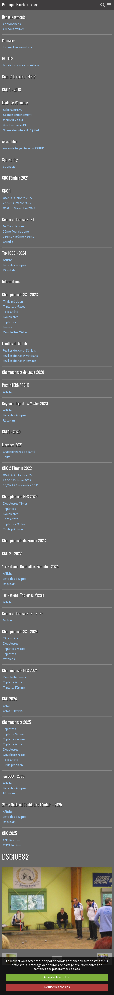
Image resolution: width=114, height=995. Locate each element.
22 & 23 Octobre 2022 (17, 203)
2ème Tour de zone (16, 231)
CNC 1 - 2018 (11, 90)
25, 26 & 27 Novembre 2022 (21, 485)
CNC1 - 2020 (11, 432)
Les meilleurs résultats (17, 47)
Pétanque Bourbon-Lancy (20, 5)
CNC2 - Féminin (13, 711)
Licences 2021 (12, 445)
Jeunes (7, 327)
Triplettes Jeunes (14, 739)
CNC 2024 (9, 699)
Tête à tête (10, 312)
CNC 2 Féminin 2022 (17, 468)
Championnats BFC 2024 (20, 670)
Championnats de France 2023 (24, 540)
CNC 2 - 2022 (12, 553)
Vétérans (9, 659)
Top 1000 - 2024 (14, 253)
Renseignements (13, 17)
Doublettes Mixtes (15, 332)
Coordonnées (12, 24)
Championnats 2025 (16, 722)
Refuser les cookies (57, 987)
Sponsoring (10, 160)
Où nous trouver (13, 29)
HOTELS (7, 58)
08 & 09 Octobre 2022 (18, 198)
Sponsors (9, 166)
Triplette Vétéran (14, 734)
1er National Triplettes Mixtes (23, 595)
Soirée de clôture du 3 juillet (21, 130)
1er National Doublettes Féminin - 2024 (30, 566)
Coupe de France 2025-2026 (22, 613)
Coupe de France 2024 (18, 219)
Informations (11, 281)
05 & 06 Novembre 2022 (19, 208)
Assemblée (9, 141)
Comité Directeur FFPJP (19, 76)
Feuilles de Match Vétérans (20, 356)
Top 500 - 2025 (13, 776)
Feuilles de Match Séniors (19, 350)
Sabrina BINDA (12, 110)
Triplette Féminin (14, 687)
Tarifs (6, 457)
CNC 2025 (9, 833)
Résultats (9, 270)
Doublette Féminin (15, 677)
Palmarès (8, 40)
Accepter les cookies (57, 977)
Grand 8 (8, 242)
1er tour (8, 620)
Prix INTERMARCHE (15, 385)
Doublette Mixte (14, 755)
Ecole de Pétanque (15, 103)
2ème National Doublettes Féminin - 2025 (32, 805)
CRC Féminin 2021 (15, 178)
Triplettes (9, 322)
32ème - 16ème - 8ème (18, 236)
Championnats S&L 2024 (20, 631)
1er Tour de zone (14, 226)
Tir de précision (13, 301)
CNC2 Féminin (12, 845)
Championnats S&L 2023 (20, 294)
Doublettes (10, 317)
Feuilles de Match (14, 343)
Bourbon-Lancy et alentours (21, 65)
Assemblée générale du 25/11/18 (24, 148)
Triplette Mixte (12, 682)
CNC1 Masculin (12, 840)
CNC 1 (6, 191)
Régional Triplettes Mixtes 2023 (25, 403)
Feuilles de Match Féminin (19, 361)
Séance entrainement (17, 115)
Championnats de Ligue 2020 (23, 372)
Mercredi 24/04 (13, 120)
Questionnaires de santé (19, 452)
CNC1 (6, 705)
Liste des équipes (14, 265)
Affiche (8, 260)
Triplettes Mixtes (14, 306)
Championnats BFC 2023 (20, 496)
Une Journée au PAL (15, 125)
